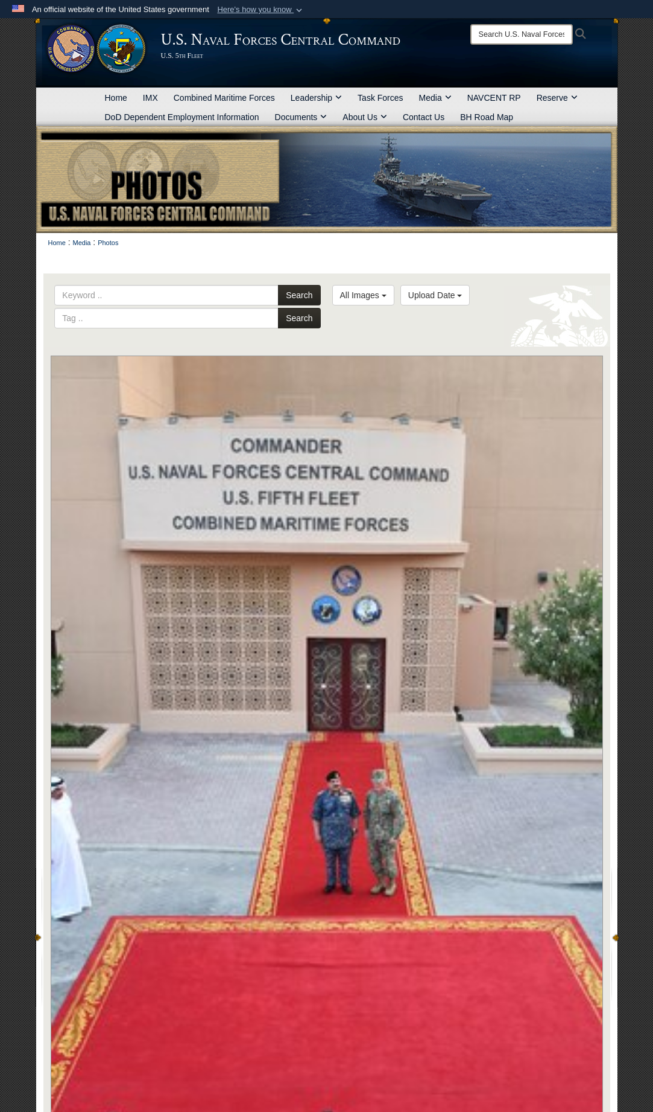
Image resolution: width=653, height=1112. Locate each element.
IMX (150, 98)
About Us (364, 117)
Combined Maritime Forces (224, 98)
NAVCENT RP (494, 98)
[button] (260, 10)
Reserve (557, 98)
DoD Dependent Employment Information (182, 117)
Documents (301, 117)
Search (299, 295)
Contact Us (423, 117)
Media (435, 98)
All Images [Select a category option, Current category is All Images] (363, 295)
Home (116, 98)
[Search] (521, 34)
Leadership (316, 98)
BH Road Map (486, 117)
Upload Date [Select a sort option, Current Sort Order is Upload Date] (435, 295)
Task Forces (380, 98)
